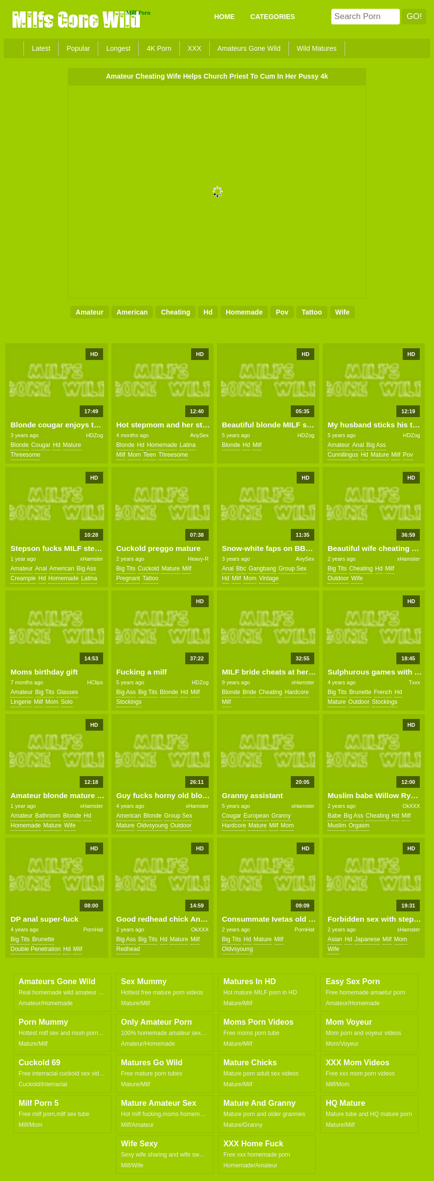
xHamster (91, 559)
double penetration (35, 949)
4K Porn (159, 48)
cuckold (148, 568)
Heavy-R (198, 559)
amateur (90, 312)
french (383, 692)
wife (342, 312)
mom (134, 454)
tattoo (312, 312)
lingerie (20, 701)
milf (121, 454)
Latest (41, 48)
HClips (95, 682)
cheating (175, 312)
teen (149, 454)
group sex (292, 568)
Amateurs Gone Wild (249, 48)
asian (334, 939)
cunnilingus (342, 454)
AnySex (199, 435)
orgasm (358, 825)
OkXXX (411, 806)
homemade (244, 312)
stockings (129, 701)
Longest (118, 48)
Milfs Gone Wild (77, 19)
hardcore (296, 692)
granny (280, 815)
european (256, 815)
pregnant (128, 578)
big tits (125, 568)
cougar (40, 445)
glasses (67, 692)
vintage (269, 578)
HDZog (94, 435)
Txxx (414, 682)
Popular (78, 48)
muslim (336, 825)
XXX (194, 48)
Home (224, 17)
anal (358, 445)
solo (67, 701)
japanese (367, 939)
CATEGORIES (272, 17)
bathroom (48, 815)
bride (249, 692)
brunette (360, 692)
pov (282, 312)
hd (208, 312)
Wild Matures (317, 48)
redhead (128, 949)
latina (187, 445)
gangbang (262, 568)
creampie (23, 578)
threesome (25, 454)
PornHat (93, 929)
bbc (241, 568)
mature (72, 445)
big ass (376, 445)
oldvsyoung (152, 825)
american (132, 312)
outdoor (337, 578)
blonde (19, 445)
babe (334, 815)
